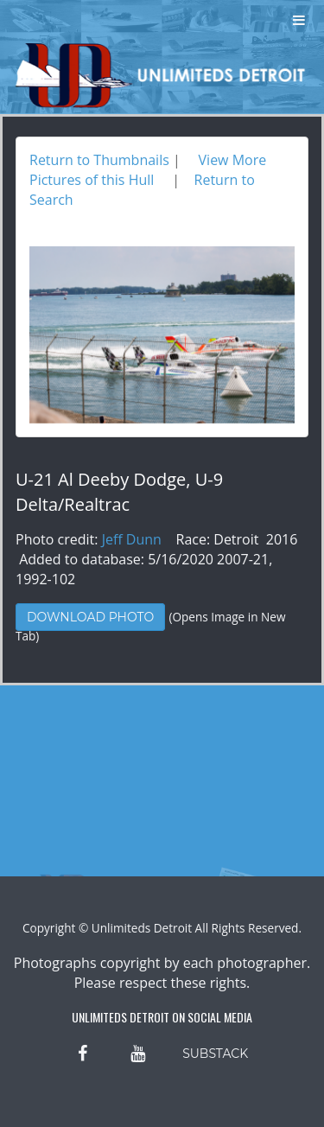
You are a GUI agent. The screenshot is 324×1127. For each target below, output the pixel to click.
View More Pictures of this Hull (147, 169)
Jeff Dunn (132, 539)
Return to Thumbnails (99, 159)
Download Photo (90, 617)
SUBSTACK (215, 1053)
